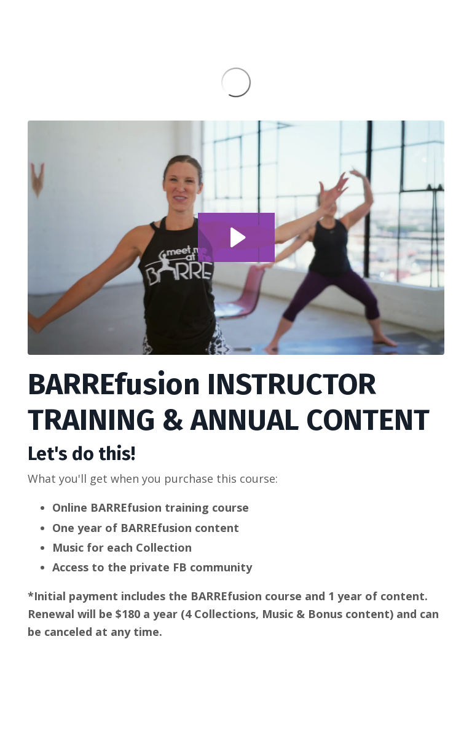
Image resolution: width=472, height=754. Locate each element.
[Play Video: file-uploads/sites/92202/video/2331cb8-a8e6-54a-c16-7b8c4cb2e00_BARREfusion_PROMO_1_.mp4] (236, 237)
